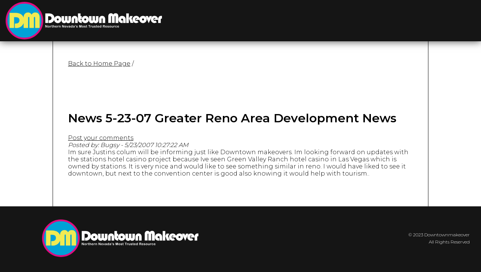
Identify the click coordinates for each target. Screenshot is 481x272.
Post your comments (100, 137)
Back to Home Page (99, 63)
